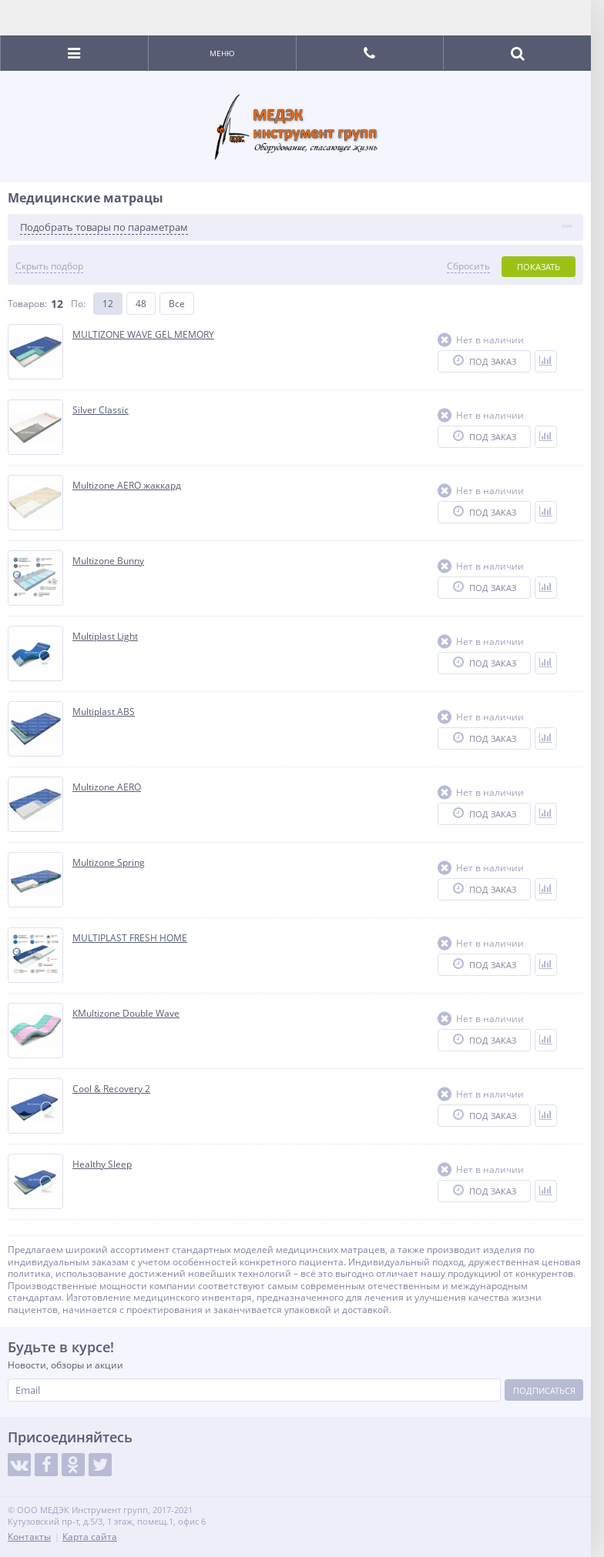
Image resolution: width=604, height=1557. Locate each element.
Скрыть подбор (49, 266)
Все (177, 303)
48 (141, 303)
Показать (538, 266)
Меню (222, 53)
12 (107, 303)
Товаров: (27, 303)
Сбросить (468, 266)
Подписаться (544, 1390)
